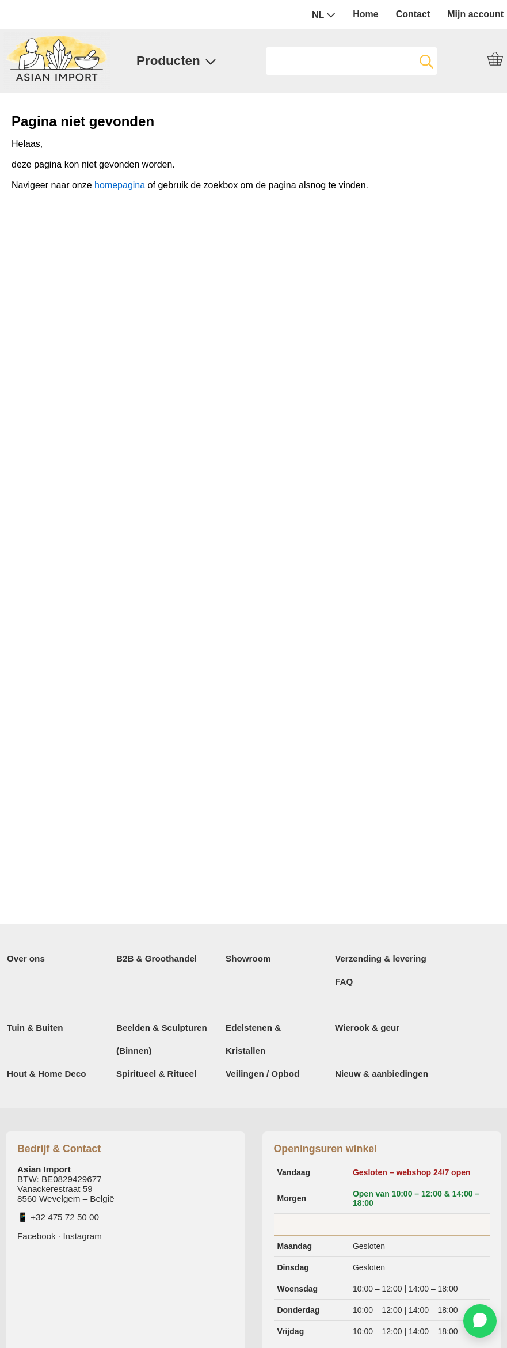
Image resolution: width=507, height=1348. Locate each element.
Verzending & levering (380, 958)
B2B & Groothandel (156, 958)
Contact (413, 14)
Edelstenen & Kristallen (253, 1039)
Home (365, 14)
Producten (176, 61)
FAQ (344, 981)
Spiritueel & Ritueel (156, 1074)
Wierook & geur (367, 1027)
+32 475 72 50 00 (65, 1217)
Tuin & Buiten (35, 1027)
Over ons (26, 958)
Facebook (36, 1236)
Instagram (82, 1236)
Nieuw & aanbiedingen (381, 1074)
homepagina (119, 185)
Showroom (248, 958)
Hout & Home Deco (46, 1074)
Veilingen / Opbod (262, 1074)
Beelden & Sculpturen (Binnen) (161, 1039)
